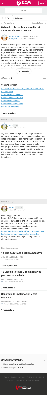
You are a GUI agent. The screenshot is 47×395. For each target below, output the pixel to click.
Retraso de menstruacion (12, 97)
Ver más (25, 71)
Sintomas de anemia (10, 100)
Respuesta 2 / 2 (8, 202)
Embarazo (19, 18)
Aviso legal (20, 380)
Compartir (8, 78)
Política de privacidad (34, 377)
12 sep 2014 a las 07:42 (17, 128)
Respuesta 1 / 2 (8, 120)
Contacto (11, 380)
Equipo (6, 377)
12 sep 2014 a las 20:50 (27, 39)
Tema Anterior (9, 23)
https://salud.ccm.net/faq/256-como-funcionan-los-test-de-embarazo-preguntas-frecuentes (22, 232)
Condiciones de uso (18, 377)
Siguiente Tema (37, 23)
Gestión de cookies (33, 380)
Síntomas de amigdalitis (12, 104)
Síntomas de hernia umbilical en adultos (18, 364)
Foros (9, 18)
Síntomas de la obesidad (12, 94)
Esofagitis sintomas (10, 107)
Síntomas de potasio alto (13, 368)
